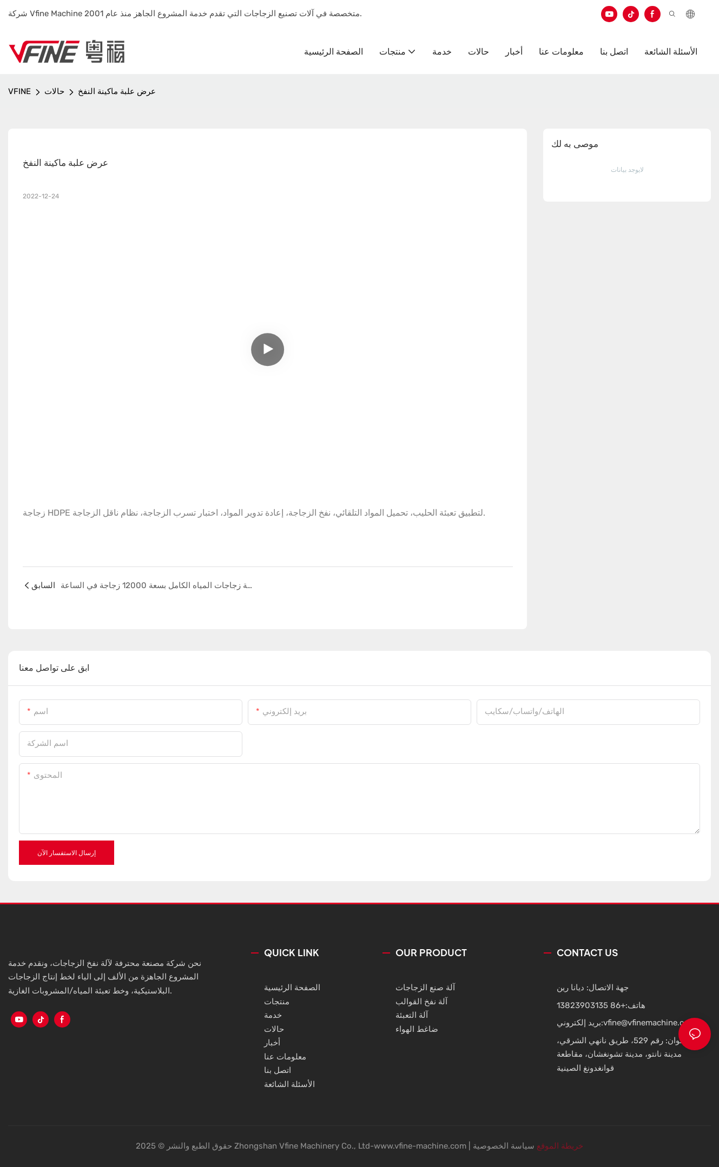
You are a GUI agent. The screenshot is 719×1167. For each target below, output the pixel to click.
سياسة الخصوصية (504, 1146)
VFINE (19, 91)
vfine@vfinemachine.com (649, 1023)
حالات (54, 91)
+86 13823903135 (591, 1005)
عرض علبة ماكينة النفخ (117, 91)
